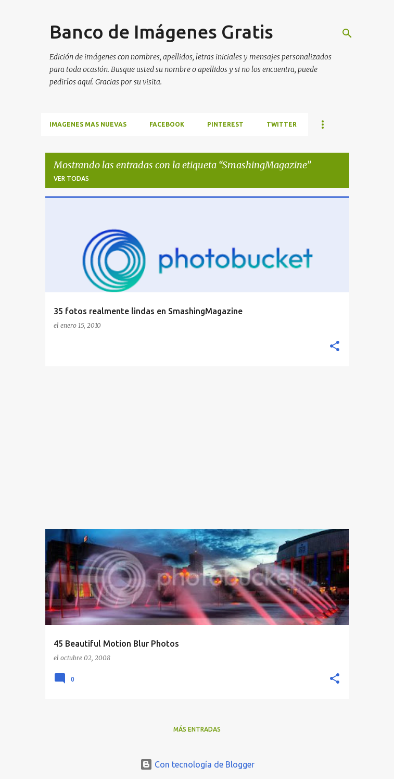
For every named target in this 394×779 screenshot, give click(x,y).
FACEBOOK (166, 124)
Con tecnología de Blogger (197, 764)
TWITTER (281, 124)
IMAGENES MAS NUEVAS (87, 124)
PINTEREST (225, 124)
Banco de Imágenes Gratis (161, 31)
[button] (334, 347)
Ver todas (71, 178)
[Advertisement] (197, 448)
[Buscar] (347, 33)
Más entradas (197, 729)
